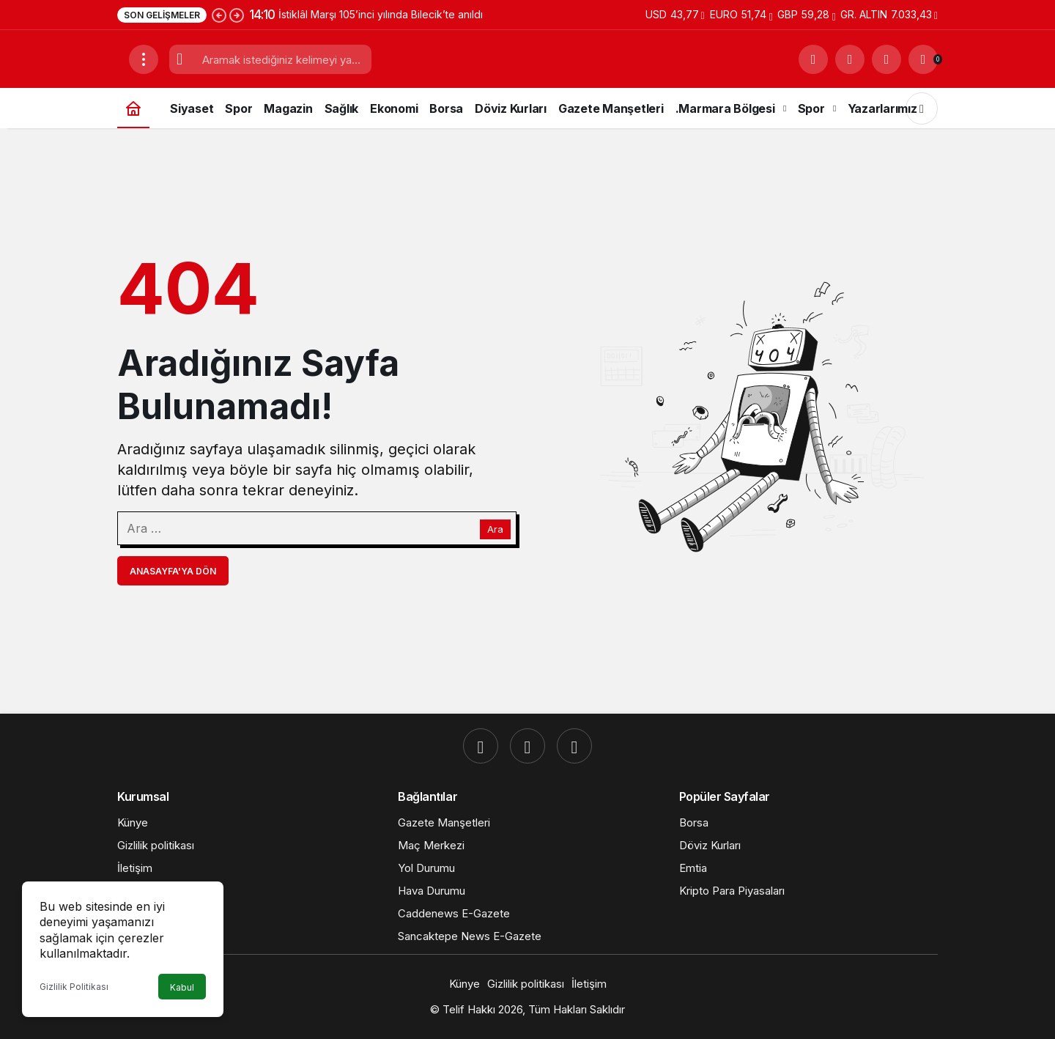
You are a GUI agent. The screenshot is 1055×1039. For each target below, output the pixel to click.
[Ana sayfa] (133, 108)
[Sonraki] (236, 14)
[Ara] (813, 59)
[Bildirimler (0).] (923, 59)
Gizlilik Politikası (74, 986)
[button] (850, 59)
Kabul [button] (182, 987)
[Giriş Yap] (886, 59)
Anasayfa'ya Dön (173, 571)
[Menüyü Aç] (143, 59)
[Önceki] (219, 14)
